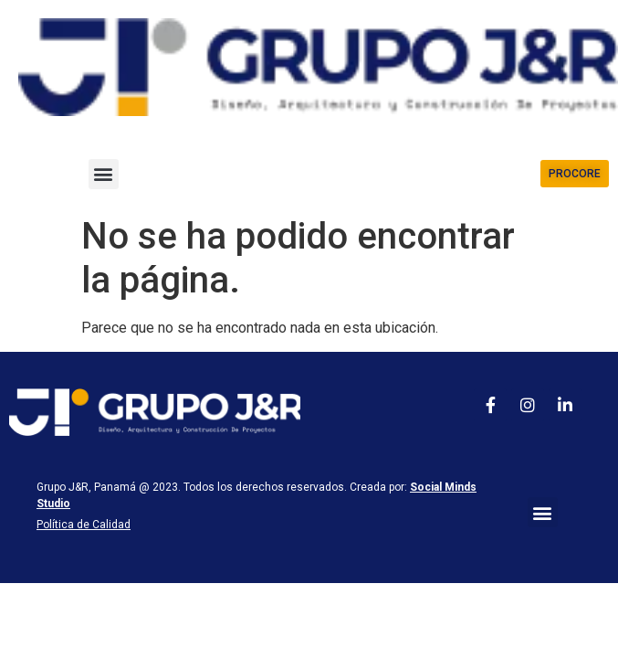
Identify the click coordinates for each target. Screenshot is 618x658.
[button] (104, 174)
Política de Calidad (84, 524)
